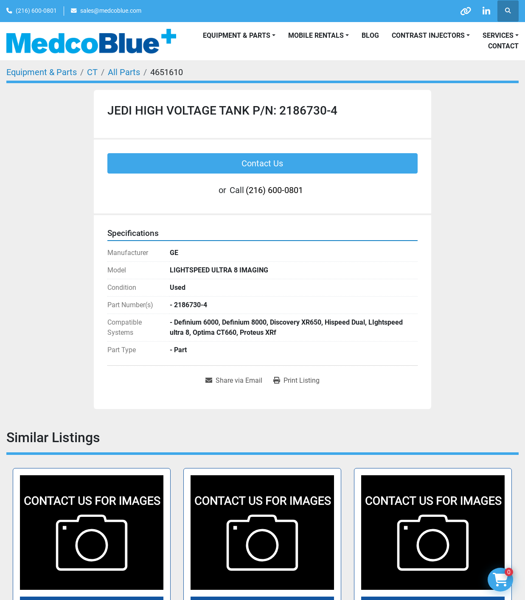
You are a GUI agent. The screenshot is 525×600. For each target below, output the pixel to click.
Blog (370, 35)
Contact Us (262, 163)
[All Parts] (124, 72)
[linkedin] (486, 11)
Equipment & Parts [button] (236, 35)
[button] (318, 36)
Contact (503, 46)
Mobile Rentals (316, 35)
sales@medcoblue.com (110, 10)
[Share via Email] (234, 381)
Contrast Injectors (428, 35)
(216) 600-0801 (36, 10)
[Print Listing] (296, 381)
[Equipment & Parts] (41, 72)
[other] (464, 11)
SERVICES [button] (498, 35)
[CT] (92, 72)
